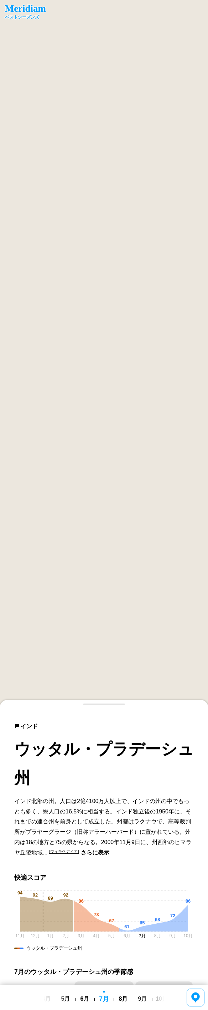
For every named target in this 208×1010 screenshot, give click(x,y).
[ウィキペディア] (64, 851)
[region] (104, 353)
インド (26, 726)
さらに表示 (95, 852)
